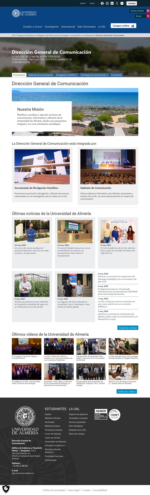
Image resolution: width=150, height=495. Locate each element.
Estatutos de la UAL (77, 429)
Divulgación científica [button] (67, 74)
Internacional (68, 26)
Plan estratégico (76, 426)
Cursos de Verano (52, 437)
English (92, 3)
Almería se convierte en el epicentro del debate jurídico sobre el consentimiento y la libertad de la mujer (118, 316)
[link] (131, 3)
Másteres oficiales (53, 418)
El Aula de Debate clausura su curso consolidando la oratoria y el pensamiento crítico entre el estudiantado (73, 252)
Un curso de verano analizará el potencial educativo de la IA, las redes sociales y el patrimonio (32, 250)
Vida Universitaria (86, 26)
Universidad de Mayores (55, 441)
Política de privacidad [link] (54, 490)
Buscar (143, 16)
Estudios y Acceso (32, 26)
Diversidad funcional (54, 456)
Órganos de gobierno (78, 414)
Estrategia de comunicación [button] (94, 74)
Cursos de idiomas (53, 433)
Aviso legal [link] (73, 490)
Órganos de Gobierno (26, 35)
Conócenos (116, 74)
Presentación (19, 74)
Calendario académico (55, 445)
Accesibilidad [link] (100, 490)
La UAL (101, 26)
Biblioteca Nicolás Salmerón (53, 450)
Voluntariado (50, 460)
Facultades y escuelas (78, 418)
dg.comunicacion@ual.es (23, 473)
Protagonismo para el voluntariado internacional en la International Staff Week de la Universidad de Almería (117, 291)
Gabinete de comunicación (40, 74)
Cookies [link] (86, 490)
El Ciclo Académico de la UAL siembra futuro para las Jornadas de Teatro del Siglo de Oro (117, 250)
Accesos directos (140, 11)
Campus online (123, 25)
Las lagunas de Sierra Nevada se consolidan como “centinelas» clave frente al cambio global (73, 304)
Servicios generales (77, 422)
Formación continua (53, 429)
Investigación (52, 26)
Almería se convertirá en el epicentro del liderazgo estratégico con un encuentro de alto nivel (117, 279)
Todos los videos (127, 391)
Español (83, 3)
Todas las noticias (128, 327)
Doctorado (49, 422)
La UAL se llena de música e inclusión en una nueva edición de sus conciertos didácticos (116, 304)
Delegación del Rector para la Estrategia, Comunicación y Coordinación (65, 35)
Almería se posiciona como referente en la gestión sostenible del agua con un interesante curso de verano (31, 304)
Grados (48, 414)
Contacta (131, 3)
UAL (13, 35)
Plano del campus (77, 433)
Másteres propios (52, 426)
